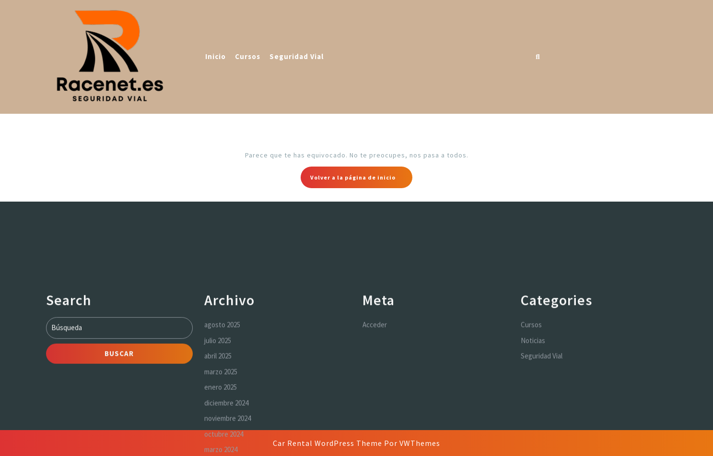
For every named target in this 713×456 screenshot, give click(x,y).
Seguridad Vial (296, 56)
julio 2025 (217, 398)
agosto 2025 (222, 383)
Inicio (215, 56)
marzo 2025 (220, 429)
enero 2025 (220, 445)
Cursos (247, 56)
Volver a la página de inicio (361, 180)
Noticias (533, 398)
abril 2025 (218, 414)
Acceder (374, 383)
